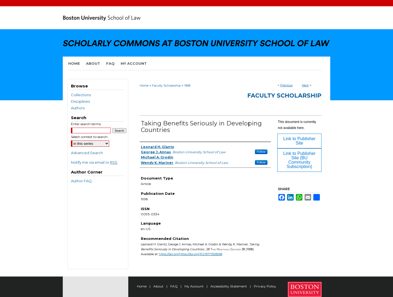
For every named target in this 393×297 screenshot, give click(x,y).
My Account (194, 286)
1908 (187, 85)
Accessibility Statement (229, 286)
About (158, 286)
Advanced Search (87, 153)
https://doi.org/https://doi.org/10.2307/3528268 (190, 254)
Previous (286, 85)
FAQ (174, 286)
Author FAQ (81, 181)
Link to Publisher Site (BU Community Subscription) (299, 160)
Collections (81, 95)
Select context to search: (89, 137)
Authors (78, 108)
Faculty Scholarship (166, 85)
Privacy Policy (265, 286)
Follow (261, 151)
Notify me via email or (94, 162)
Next (305, 85)
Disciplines (80, 101)
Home (144, 85)
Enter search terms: (86, 124)
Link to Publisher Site (299, 140)
